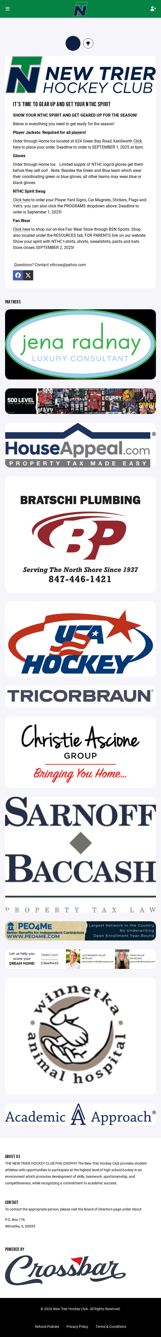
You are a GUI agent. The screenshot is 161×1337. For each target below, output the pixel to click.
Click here (21, 199)
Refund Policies (47, 1326)
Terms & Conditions (111, 1326)
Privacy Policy (77, 1326)
